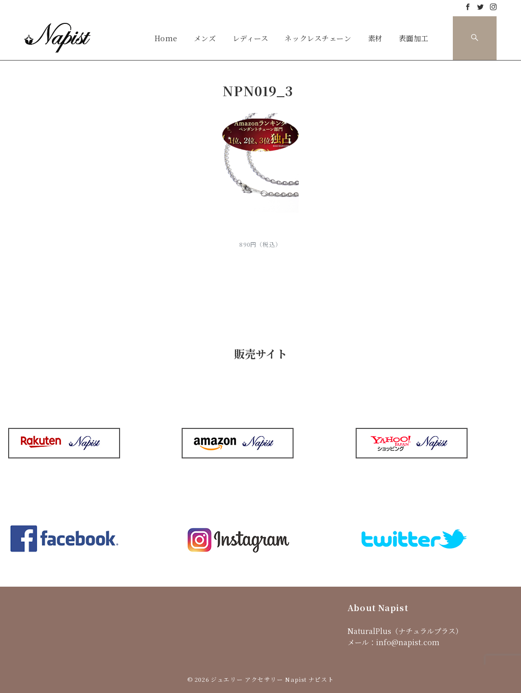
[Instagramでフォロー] (493, 7)
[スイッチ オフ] (475, 38)
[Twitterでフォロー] (480, 7)
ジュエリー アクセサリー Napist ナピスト (272, 679)
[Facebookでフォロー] (468, 7)
